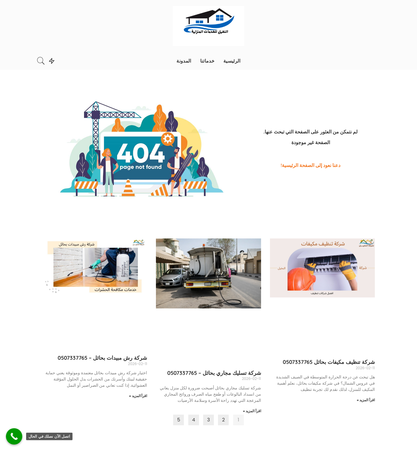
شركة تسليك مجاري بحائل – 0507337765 (214, 373)
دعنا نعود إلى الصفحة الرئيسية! (310, 165)
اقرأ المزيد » (366, 399)
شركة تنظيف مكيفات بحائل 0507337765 (329, 362)
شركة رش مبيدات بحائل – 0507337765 (102, 357)
